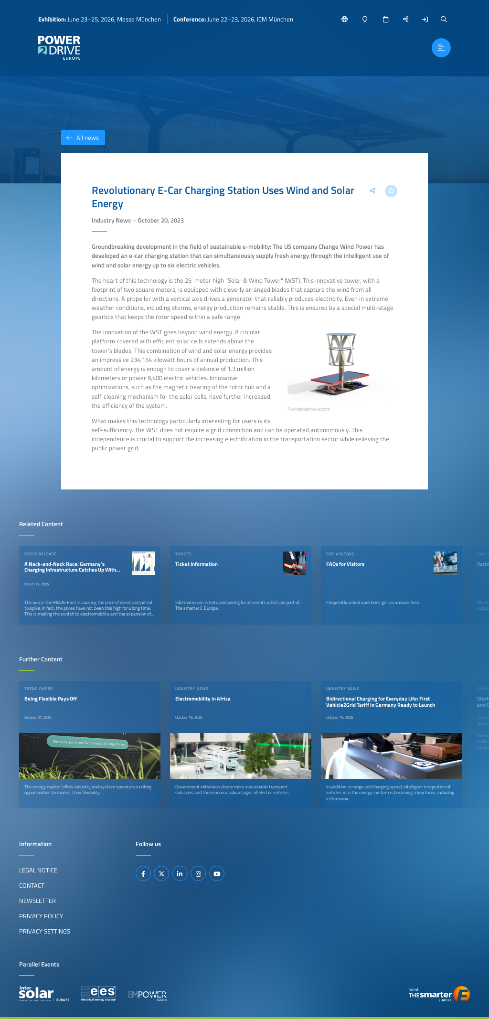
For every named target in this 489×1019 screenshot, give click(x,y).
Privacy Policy (41, 916)
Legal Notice (38, 870)
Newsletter (37, 900)
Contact (31, 885)
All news (80, 137)
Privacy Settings (44, 931)
